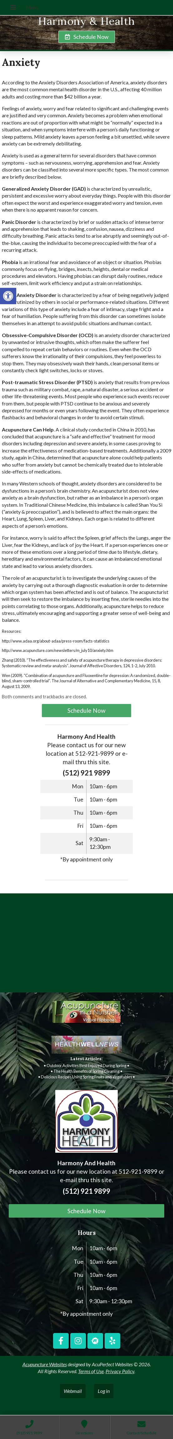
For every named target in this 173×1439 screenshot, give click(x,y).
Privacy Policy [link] (120, 1371)
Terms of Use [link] (91, 1371)
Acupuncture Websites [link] (44, 1364)
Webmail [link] (73, 1391)
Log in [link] (104, 1391)
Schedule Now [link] (86, 710)
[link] (8, 296)
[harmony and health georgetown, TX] (86, 945)
